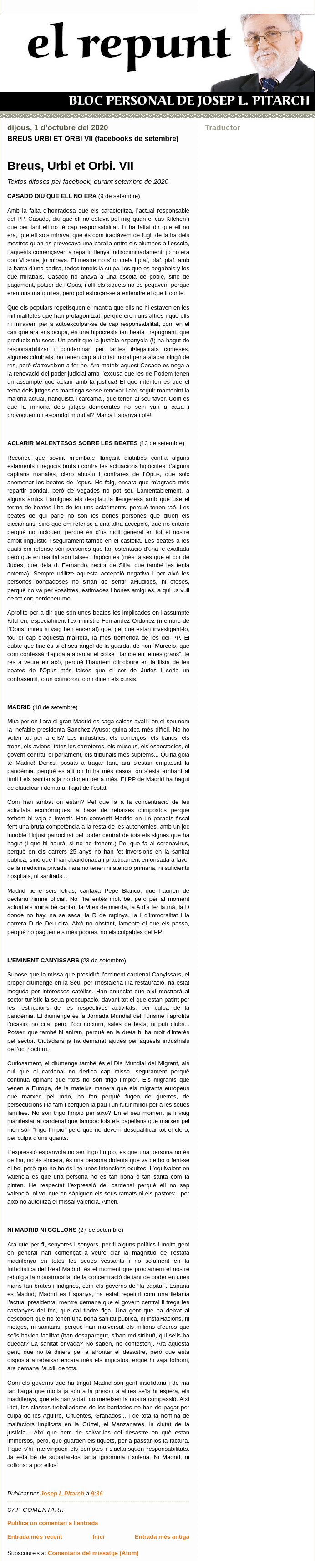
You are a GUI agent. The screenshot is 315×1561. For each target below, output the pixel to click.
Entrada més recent (34, 1536)
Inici (98, 1536)
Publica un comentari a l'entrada (52, 1523)
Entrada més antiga (162, 1536)
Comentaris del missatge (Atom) (93, 1553)
